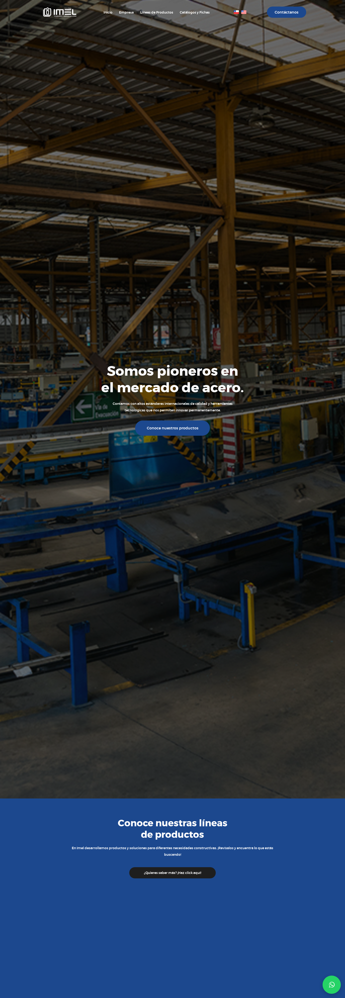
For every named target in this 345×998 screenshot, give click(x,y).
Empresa (126, 12)
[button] (332, 985)
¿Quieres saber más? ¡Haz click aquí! (172, 873)
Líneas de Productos (156, 12)
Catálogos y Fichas (195, 12)
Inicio (108, 12)
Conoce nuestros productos (172, 428)
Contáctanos (286, 12)
